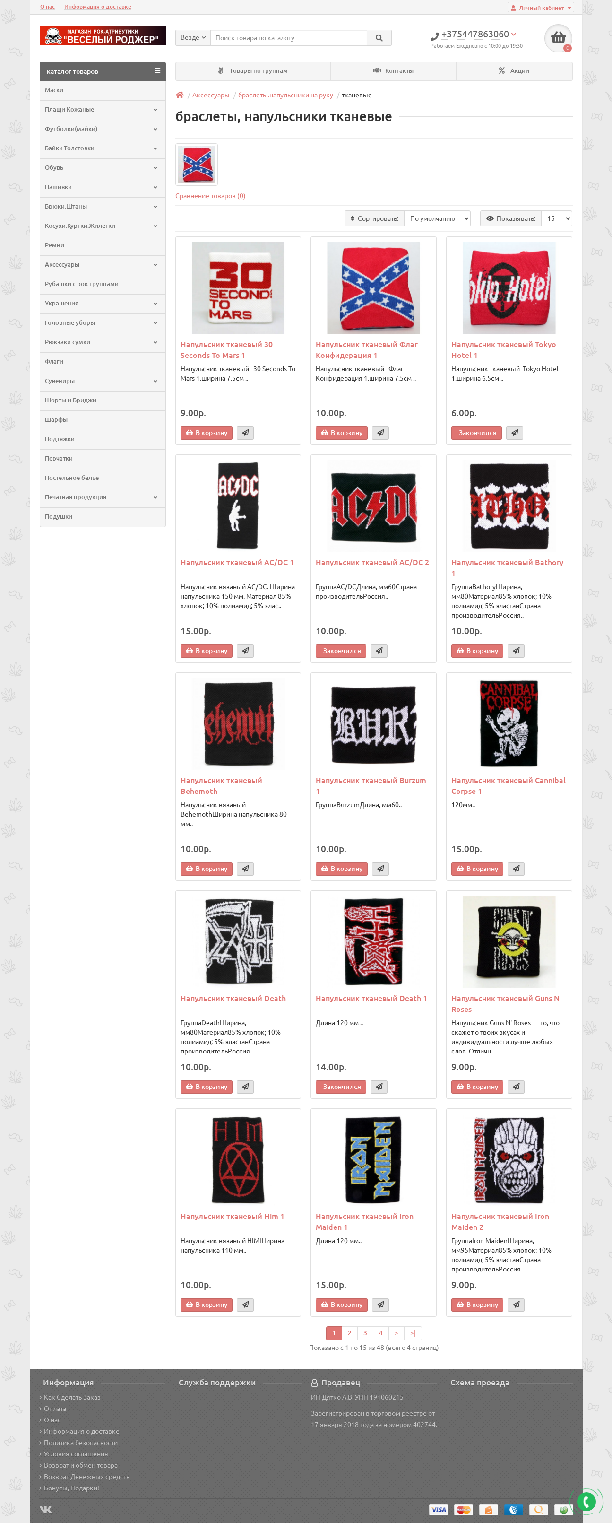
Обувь (102, 167)
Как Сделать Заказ (70, 1397)
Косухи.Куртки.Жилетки (102, 225)
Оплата (52, 1408)
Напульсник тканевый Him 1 (232, 1216)
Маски (54, 90)
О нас (47, 6)
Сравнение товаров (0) (210, 196)
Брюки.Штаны (102, 206)
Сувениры (102, 380)
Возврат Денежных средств (84, 1476)
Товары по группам (253, 70)
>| (413, 1333)
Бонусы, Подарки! (69, 1488)
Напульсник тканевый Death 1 (371, 998)
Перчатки (59, 458)
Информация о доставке (97, 6)
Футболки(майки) (102, 128)
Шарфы (56, 419)
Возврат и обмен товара (78, 1465)
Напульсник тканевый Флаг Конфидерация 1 (367, 349)
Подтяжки (60, 439)
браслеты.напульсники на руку (285, 95)
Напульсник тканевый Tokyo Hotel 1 (503, 349)
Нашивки (102, 187)
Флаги (54, 361)
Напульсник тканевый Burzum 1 (371, 785)
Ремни (54, 245)
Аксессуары (102, 264)
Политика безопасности (78, 1442)
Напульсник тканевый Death (233, 998)
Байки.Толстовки (102, 148)
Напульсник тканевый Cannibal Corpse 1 (508, 785)
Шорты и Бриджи (70, 400)
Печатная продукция (102, 497)
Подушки (58, 516)
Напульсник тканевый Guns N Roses (505, 1003)
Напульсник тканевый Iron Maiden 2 (500, 1221)
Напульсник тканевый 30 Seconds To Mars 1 (227, 349)
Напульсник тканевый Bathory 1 (507, 567)
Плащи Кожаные (102, 109)
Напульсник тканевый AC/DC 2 (372, 562)
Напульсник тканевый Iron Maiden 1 (365, 1221)
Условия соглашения (73, 1454)
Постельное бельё (72, 477)
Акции (514, 70)
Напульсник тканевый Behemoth (221, 785)
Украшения (102, 303)
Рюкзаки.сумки (102, 342)
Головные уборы (102, 322)
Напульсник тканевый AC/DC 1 (237, 562)
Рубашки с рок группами (82, 283)
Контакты (393, 70)
